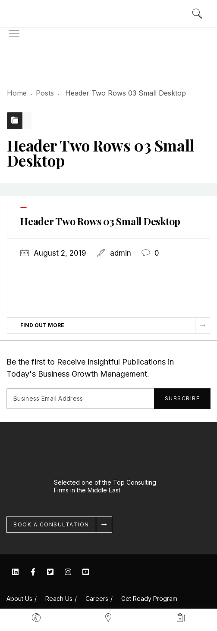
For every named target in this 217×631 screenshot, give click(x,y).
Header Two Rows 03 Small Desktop (100, 221)
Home (17, 93)
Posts (45, 93)
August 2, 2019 (60, 253)
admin (120, 253)
